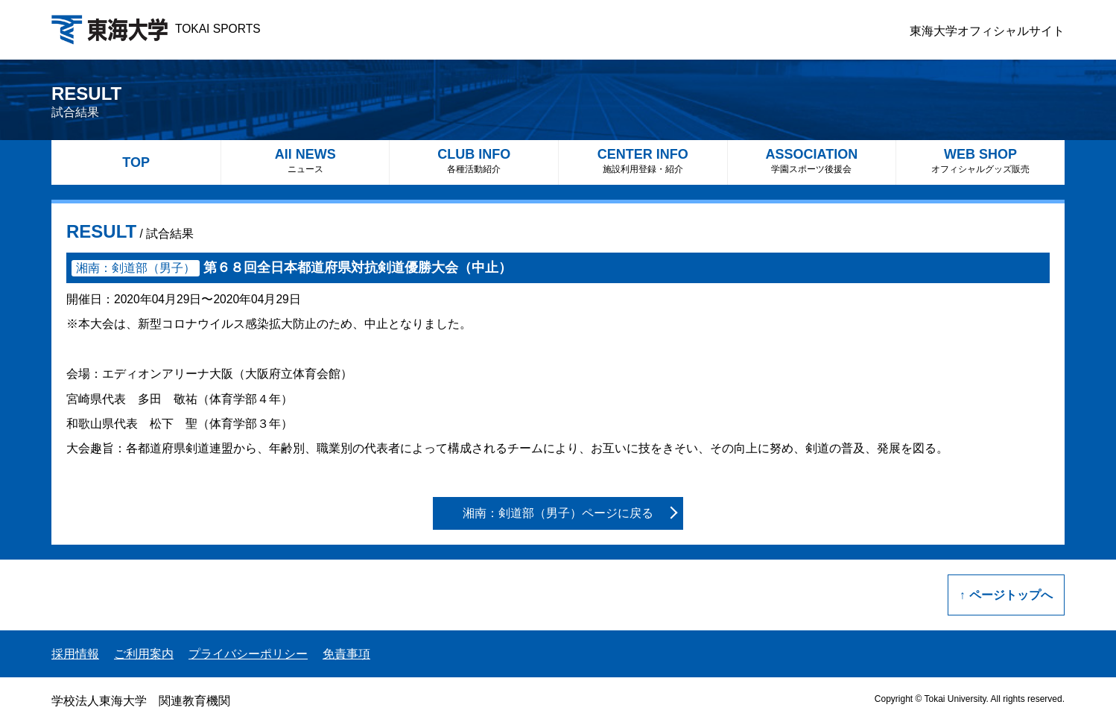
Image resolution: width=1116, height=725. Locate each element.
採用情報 (75, 654)
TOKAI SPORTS (156, 28)
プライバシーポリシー (248, 654)
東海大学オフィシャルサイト (987, 31)
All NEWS (305, 160)
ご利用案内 (144, 654)
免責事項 (346, 654)
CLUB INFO (474, 160)
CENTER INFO (643, 160)
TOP (136, 162)
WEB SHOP (980, 160)
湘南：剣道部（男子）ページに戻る (558, 513)
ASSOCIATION (812, 160)
